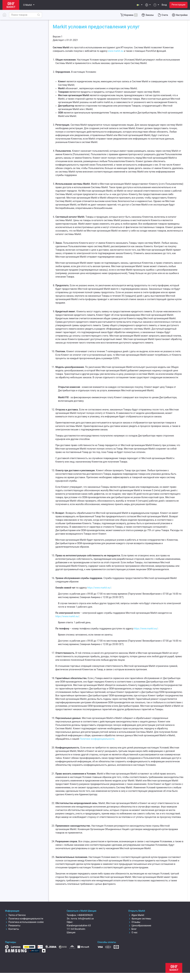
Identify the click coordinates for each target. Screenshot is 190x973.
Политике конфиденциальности (97, 739)
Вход (164, 4)
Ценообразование (139, 925)
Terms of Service (15, 915)
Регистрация (178, 4)
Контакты (12, 929)
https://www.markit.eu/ (99, 587)
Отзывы (134, 922)
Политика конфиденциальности (24, 918)
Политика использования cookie (24, 922)
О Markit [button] (27, 5)
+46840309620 (85, 915)
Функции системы (139, 918)
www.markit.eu (115, 51)
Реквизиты (12, 925)
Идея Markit (136, 915)
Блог (132, 929)
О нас (132, 932)
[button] (139, 5)
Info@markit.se (86, 918)
